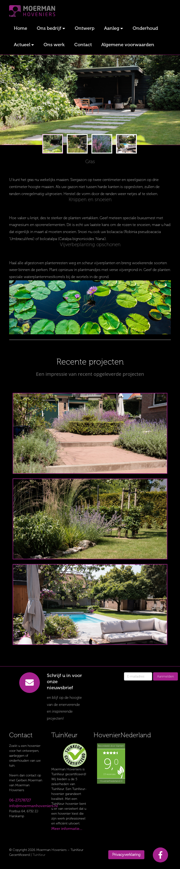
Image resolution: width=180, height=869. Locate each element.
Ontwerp (84, 28)
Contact (83, 44)
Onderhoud (145, 28)
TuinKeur (39, 855)
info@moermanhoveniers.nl (33, 806)
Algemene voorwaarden (127, 44)
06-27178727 (20, 800)
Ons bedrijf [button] (49, 28)
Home (20, 28)
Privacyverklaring (126, 854)
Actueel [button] (22, 44)
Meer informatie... (66, 828)
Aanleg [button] (111, 28)
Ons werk (54, 44)
